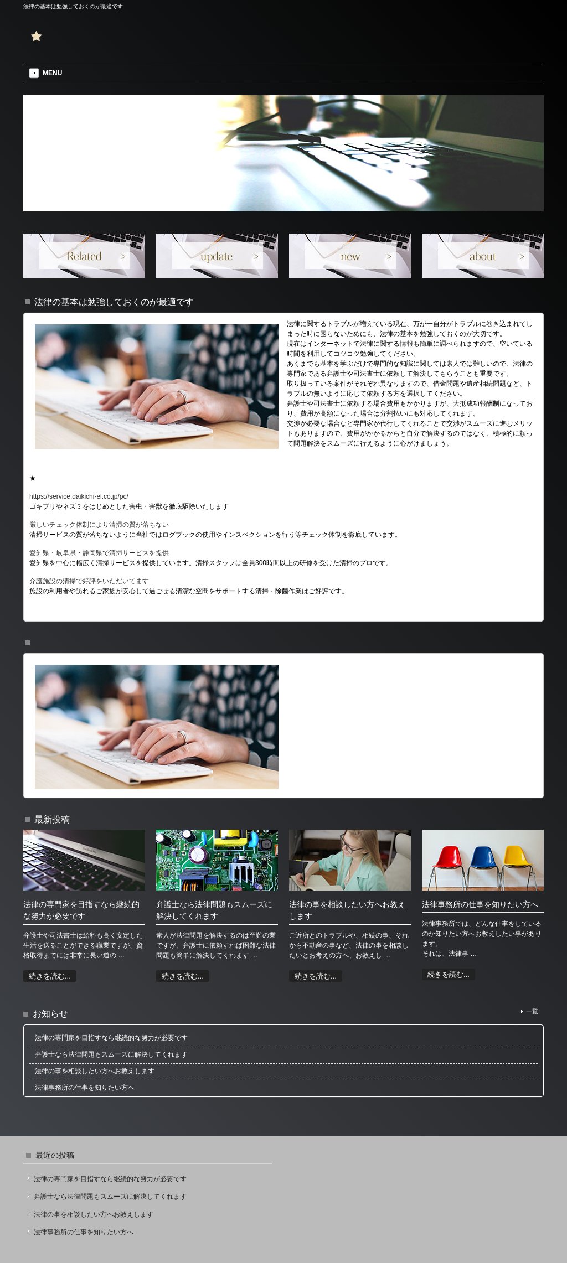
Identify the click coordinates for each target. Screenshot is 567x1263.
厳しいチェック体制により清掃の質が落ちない (99, 525)
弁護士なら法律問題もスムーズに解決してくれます (110, 1196)
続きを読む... (50, 976)
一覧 (532, 1011)
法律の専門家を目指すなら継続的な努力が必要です (110, 1179)
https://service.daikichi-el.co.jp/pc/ (78, 496)
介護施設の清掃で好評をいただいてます (89, 581)
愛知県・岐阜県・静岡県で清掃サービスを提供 (99, 553)
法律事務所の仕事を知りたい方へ (83, 1232)
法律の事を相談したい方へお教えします (93, 1214)
